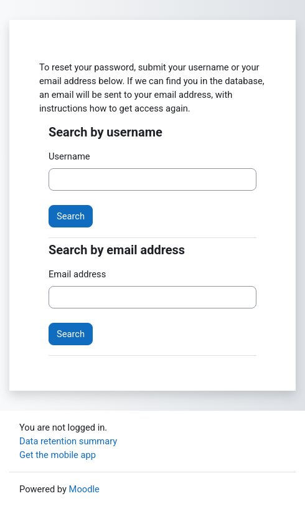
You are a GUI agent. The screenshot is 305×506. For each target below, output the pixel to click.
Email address (77, 274)
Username (69, 156)
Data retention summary (68, 441)
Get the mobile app (57, 455)
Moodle (84, 489)
